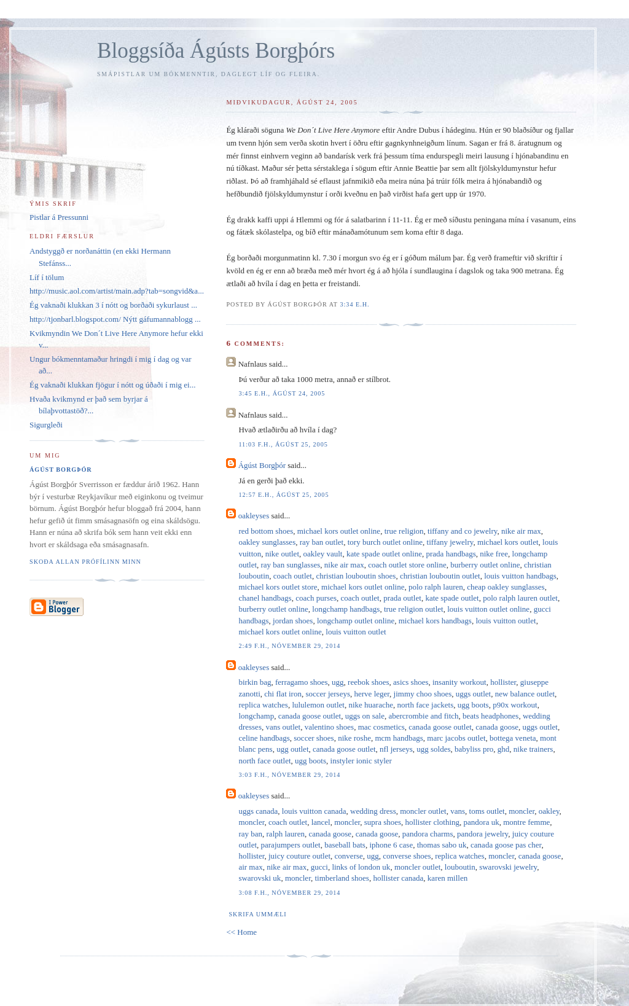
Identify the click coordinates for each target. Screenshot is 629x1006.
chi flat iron (283, 693)
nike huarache (370, 704)
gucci (319, 866)
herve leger (372, 693)
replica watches (262, 704)
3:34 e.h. (354, 304)
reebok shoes (368, 682)
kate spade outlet (452, 597)
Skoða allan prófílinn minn (85, 561)
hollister (503, 682)
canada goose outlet (310, 715)
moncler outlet (423, 811)
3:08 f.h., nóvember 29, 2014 (289, 892)
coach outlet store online (407, 564)
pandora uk (481, 822)
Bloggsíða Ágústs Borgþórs (216, 51)
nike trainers (533, 749)
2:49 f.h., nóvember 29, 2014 (289, 645)
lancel (320, 822)
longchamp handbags (346, 609)
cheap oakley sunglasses (505, 586)
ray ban (250, 833)
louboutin (460, 866)
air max (250, 866)
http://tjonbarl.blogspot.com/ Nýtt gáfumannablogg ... (115, 319)
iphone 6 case (391, 844)
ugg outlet (292, 749)
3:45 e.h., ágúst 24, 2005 (281, 393)
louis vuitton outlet (505, 620)
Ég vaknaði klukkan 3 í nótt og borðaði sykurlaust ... (113, 305)
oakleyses (254, 515)
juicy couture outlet (299, 855)
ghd (504, 749)
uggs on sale (365, 715)
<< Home (241, 932)
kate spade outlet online (384, 553)
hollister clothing (432, 822)
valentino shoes (329, 726)
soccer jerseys (327, 693)
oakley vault (323, 553)
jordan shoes (293, 620)
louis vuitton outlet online (488, 609)
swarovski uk (259, 878)
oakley (549, 811)
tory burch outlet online (385, 542)
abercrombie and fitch (423, 715)
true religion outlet (413, 609)
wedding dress (373, 811)
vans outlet (282, 726)
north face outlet (264, 760)
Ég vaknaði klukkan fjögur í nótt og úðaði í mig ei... (112, 384)
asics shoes (410, 682)
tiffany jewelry (450, 542)
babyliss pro (474, 749)
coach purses (316, 597)
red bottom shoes (265, 531)
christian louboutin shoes (356, 575)
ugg (338, 682)
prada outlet (402, 597)
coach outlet (292, 575)
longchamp (256, 715)
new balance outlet (525, 693)
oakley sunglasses (266, 542)
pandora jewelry (482, 833)
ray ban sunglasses (291, 564)
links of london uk (361, 866)
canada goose (496, 726)
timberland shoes (341, 878)
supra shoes (382, 822)
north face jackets (425, 704)
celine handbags (263, 738)
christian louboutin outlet (440, 575)
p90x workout (515, 704)
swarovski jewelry (508, 866)
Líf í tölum (46, 277)
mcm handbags (399, 738)
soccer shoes (314, 738)
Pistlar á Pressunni (58, 217)
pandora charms (427, 833)
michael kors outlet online (338, 531)
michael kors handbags (435, 620)
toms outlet (487, 811)
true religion (404, 531)
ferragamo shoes (301, 682)
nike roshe (354, 738)
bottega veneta (513, 738)
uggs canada (258, 811)
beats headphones (490, 715)
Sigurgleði (46, 424)
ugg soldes (433, 749)
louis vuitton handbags (520, 575)
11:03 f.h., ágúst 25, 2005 (282, 444)
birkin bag (254, 682)
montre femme (526, 822)
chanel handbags (264, 597)
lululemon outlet (318, 704)
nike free (494, 553)
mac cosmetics (381, 726)
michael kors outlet (508, 542)
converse (349, 855)
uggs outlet (473, 693)
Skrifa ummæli (257, 914)
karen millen (447, 878)
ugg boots (473, 704)
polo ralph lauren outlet (520, 597)
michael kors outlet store (277, 586)
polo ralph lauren (435, 586)
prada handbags (451, 553)
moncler (521, 811)
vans (457, 811)
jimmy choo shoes (423, 693)
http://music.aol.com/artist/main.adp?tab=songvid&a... (116, 290)
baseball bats (344, 844)
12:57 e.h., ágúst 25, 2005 (283, 494)
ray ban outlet (321, 542)
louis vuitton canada (314, 811)
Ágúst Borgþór (262, 465)
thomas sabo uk (442, 844)
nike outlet (282, 553)
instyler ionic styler (361, 760)
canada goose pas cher (506, 844)
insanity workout (459, 682)
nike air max (521, 531)
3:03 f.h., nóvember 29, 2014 (289, 774)
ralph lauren (286, 833)
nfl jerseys (396, 749)
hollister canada (398, 878)
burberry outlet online (485, 564)
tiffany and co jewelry (462, 531)
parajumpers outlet (291, 844)
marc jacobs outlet (456, 738)
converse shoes (407, 855)
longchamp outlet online (355, 620)
